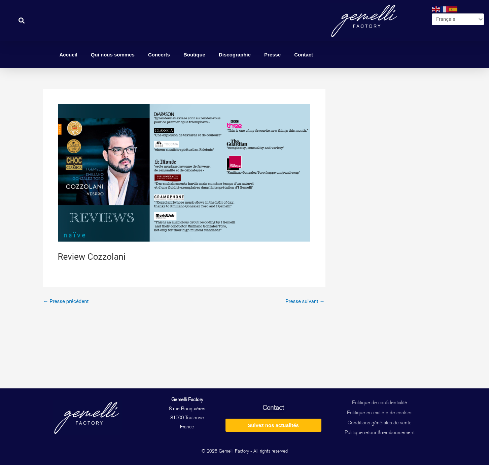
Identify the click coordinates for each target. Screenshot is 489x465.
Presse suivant (304, 301)
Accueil (68, 54)
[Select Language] (458, 19)
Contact (303, 54)
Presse (272, 54)
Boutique (194, 54)
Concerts (159, 54)
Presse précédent (66, 301)
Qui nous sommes (113, 54)
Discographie (235, 54)
